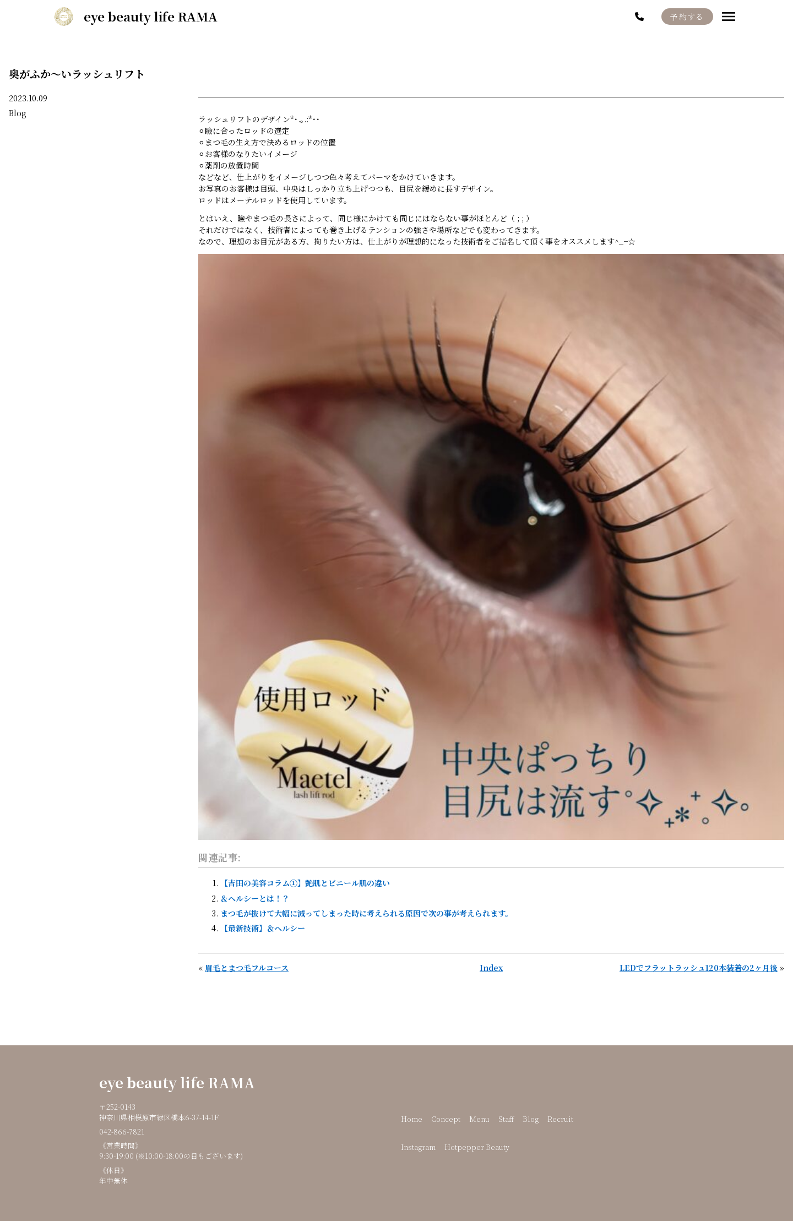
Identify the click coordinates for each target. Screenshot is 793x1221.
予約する (687, 16)
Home (411, 1119)
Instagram (418, 1147)
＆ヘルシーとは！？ (255, 898)
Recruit (560, 1119)
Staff (506, 1119)
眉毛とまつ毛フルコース (247, 967)
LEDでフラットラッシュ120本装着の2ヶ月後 (699, 967)
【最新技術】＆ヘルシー (262, 928)
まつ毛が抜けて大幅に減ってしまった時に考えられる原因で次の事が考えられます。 (366, 913)
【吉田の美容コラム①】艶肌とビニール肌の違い (305, 882)
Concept (445, 1119)
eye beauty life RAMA (177, 1082)
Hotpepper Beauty (476, 1147)
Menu (479, 1119)
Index (491, 967)
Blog (17, 112)
